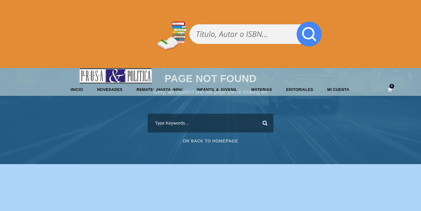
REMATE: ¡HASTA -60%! (160, 89)
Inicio (76, 89)
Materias (261, 89)
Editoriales (299, 89)
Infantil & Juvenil (217, 89)
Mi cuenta (338, 89)
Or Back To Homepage (210, 141)
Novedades (109, 89)
